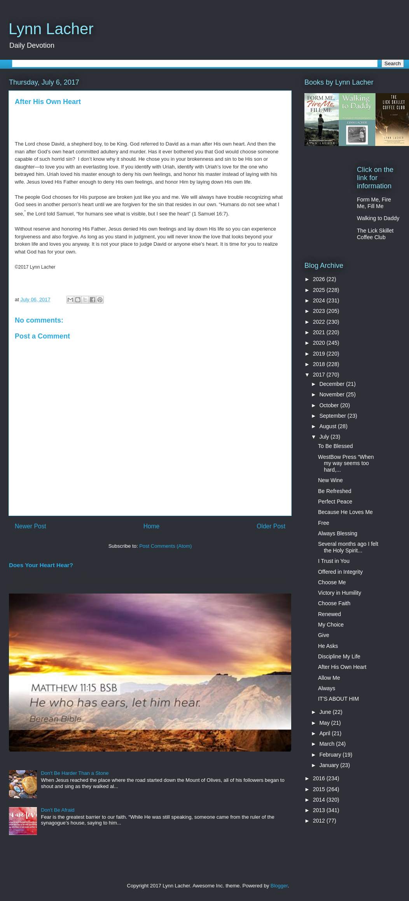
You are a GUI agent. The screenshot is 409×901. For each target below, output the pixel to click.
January (329, 765)
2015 (320, 789)
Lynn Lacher (51, 28)
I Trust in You (334, 561)
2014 (320, 800)
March (327, 744)
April (325, 733)
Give (323, 635)
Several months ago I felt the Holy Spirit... (348, 547)
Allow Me (329, 678)
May (325, 723)
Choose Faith (334, 603)
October (329, 405)
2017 (320, 375)
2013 (320, 810)
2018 (320, 364)
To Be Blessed (335, 446)
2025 (320, 290)
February (331, 755)
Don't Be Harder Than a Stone (74, 773)
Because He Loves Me (345, 512)
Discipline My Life (339, 656)
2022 (320, 322)
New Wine (330, 480)
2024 (320, 300)
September (333, 416)
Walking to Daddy (378, 218)
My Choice (331, 624)
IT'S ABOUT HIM (338, 699)
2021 (320, 332)
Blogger (279, 886)
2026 (320, 279)
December (332, 384)
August (328, 426)
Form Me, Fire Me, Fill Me (374, 202)
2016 (320, 778)
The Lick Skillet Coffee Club (375, 233)
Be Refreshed (334, 491)
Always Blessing (337, 533)
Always (326, 688)
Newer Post (30, 526)
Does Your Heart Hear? (41, 565)
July (324, 437)
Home (151, 526)
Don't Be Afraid (57, 810)
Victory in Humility (339, 593)
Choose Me (332, 582)
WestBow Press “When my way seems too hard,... (346, 463)
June (325, 712)
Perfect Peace (335, 501)
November (332, 394)
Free (323, 523)
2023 (320, 311)
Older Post (271, 526)
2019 (320, 354)
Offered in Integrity (340, 572)
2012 (320, 821)
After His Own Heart (342, 667)
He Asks (328, 646)
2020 (320, 343)
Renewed (329, 614)
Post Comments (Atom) (165, 546)
